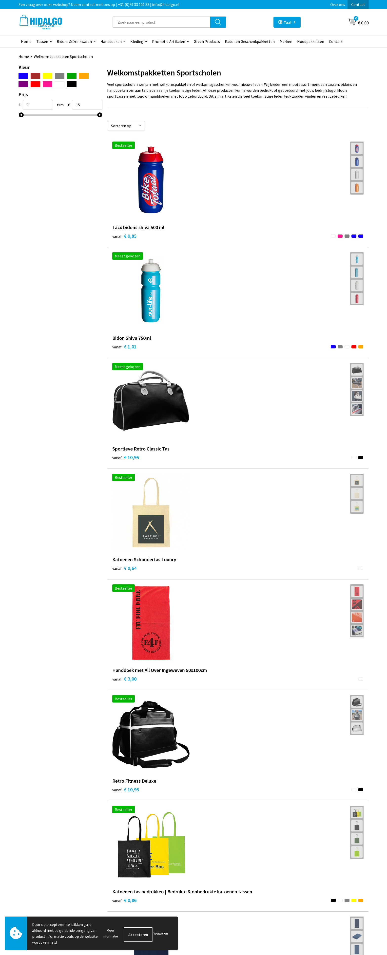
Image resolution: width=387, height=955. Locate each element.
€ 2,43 (211, 465)
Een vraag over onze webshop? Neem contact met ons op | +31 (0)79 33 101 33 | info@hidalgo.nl (99, 4)
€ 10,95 (300, 234)
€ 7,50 (211, 689)
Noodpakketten (310, 41)
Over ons (337, 4)
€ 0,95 (211, 573)
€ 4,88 (299, 458)
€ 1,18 (299, 573)
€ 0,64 (124, 342)
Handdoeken (111, 41)
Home (26, 41)
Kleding (136, 41)
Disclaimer (296, 879)
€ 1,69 (124, 682)
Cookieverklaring (301, 864)
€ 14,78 (125, 797)
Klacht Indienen (213, 871)
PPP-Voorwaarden (302, 849)
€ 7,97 (299, 682)
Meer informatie (110, 933)
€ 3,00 (211, 349)
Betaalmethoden (214, 856)
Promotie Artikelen (168, 41)
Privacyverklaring (301, 871)
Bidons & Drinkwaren (74, 41)
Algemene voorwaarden (307, 856)
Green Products (207, 41)
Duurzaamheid (125, 864)
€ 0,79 (124, 573)
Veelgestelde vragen (130, 879)
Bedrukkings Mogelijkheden (136, 886)
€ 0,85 (124, 234)
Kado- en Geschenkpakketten (250, 41)
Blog (117, 849)
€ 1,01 (211, 234)
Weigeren (161, 933)
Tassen (42, 41)
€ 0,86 (124, 465)
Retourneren (210, 864)
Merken (286, 41)
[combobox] (161, 22)
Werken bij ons (125, 856)
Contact (358, 4)
